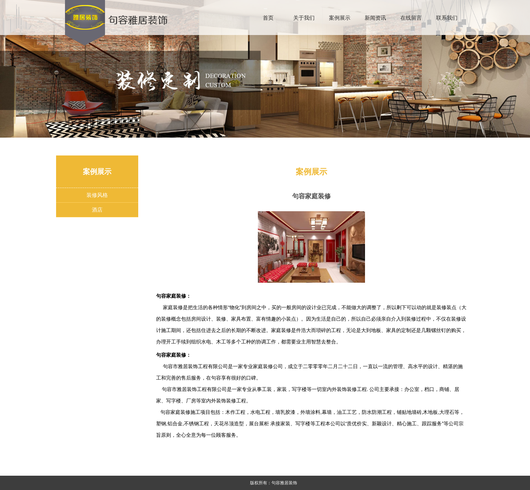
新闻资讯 (375, 18)
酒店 (97, 210)
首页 (268, 18)
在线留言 (411, 18)
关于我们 (304, 18)
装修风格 (97, 195)
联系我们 (447, 18)
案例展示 (339, 18)
